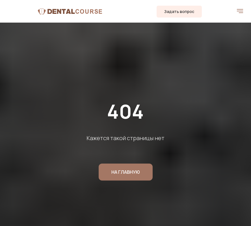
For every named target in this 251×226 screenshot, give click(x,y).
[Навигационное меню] (240, 11)
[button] (179, 12)
